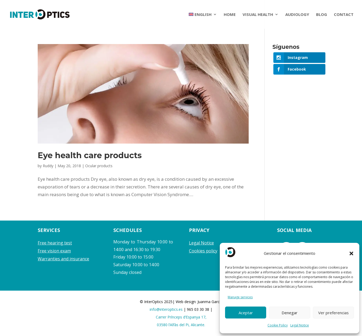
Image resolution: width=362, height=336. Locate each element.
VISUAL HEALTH (258, 14)
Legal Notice (299, 325)
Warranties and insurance (63, 259)
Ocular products (99, 165)
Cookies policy (203, 251)
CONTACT (344, 14)
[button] (351, 253)
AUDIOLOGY (297, 14)
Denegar (290, 312)
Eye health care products (90, 155)
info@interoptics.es (167, 309)
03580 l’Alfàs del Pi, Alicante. (181, 324)
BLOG (321, 14)
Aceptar (246, 312)
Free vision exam (54, 251)
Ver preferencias (333, 312)
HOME (230, 14)
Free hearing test (55, 243)
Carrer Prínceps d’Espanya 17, (181, 317)
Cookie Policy (278, 325)
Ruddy (48, 165)
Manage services (240, 297)
